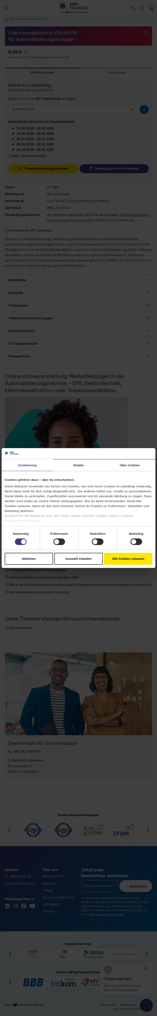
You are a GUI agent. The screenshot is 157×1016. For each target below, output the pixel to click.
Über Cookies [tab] (130, 465)
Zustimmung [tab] (27, 465)
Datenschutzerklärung (22, 520)
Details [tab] (78, 465)
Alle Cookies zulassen (128, 558)
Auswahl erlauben (78, 558)
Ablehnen (29, 558)
